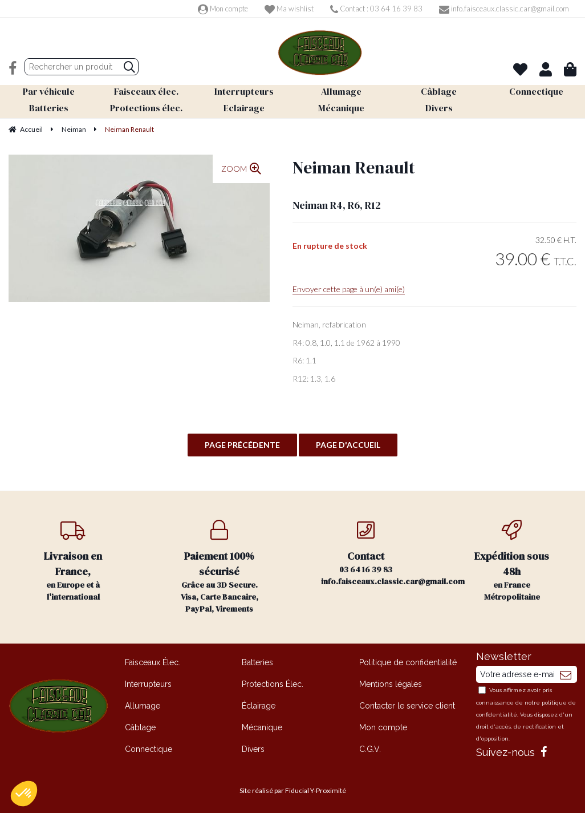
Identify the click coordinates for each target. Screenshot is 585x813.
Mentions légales (390, 684)
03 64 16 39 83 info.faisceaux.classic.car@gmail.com (380, 553)
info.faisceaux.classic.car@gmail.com (504, 8)
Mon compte (223, 8)
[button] (24, 793)
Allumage (142, 705)
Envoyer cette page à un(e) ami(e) (348, 289)
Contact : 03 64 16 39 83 (376, 8)
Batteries (257, 662)
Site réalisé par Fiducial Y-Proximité (292, 790)
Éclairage (258, 705)
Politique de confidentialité (408, 662)
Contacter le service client (407, 705)
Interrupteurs (148, 684)
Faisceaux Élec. (152, 662)
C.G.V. (370, 749)
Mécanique (262, 727)
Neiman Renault (353, 167)
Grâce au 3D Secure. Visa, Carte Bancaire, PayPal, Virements (220, 567)
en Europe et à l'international (73, 561)
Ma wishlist (289, 8)
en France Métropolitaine (512, 561)
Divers (253, 749)
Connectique (148, 749)
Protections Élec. (272, 684)
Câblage (140, 727)
